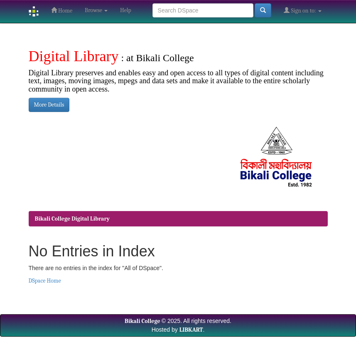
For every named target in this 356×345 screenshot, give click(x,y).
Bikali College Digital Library (72, 218)
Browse (96, 10)
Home (61, 10)
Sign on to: (302, 10)
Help (125, 10)
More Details (49, 104)
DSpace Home (45, 280)
